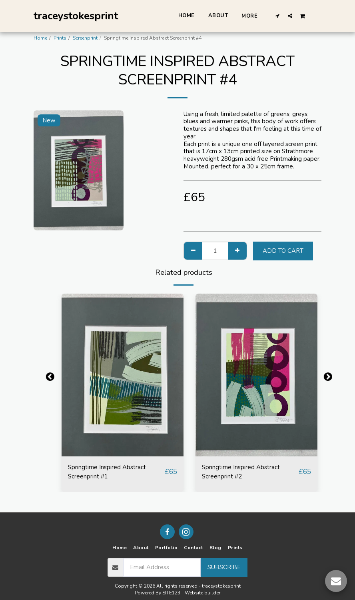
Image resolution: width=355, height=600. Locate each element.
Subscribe (224, 567)
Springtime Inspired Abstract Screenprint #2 (248, 473)
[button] (277, 15)
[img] (122, 375)
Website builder (202, 593)
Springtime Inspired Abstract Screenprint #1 (115, 473)
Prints (60, 38)
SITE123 (171, 593)
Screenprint (85, 38)
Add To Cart (283, 251)
